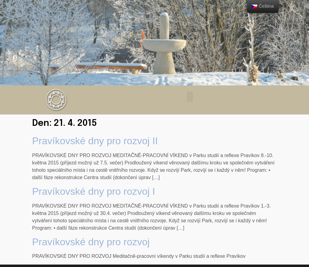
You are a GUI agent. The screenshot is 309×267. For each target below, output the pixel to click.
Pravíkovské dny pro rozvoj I (93, 191)
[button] (190, 97)
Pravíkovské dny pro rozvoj (91, 241)
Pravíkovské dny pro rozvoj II (95, 140)
